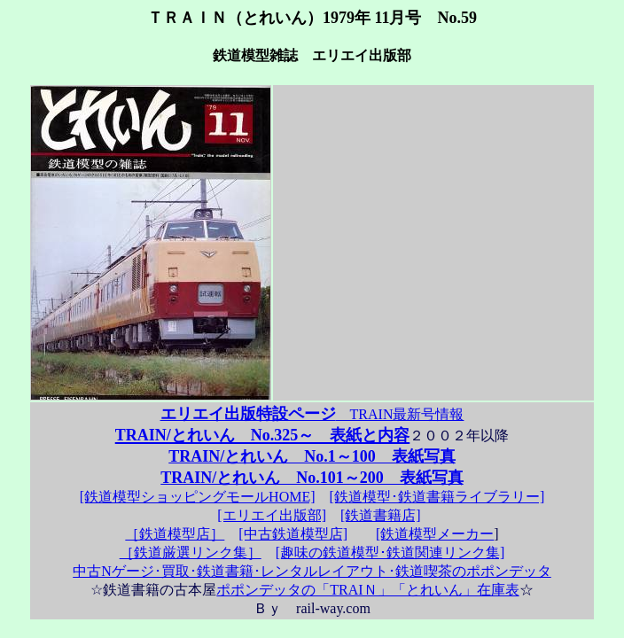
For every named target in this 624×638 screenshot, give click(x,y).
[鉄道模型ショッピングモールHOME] (198, 496)
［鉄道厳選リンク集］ (190, 552)
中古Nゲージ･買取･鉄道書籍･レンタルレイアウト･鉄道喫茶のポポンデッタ (312, 571)
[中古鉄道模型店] (292, 533)
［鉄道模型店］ (174, 533)
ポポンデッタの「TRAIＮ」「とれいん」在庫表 (367, 589)
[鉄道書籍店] (380, 515)
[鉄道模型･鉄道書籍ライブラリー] (437, 496)
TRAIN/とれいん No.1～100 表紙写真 (312, 456)
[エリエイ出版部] (271, 515)
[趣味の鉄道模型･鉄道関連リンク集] (390, 552)
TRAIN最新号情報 (312, 414)
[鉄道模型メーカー (435, 533)
